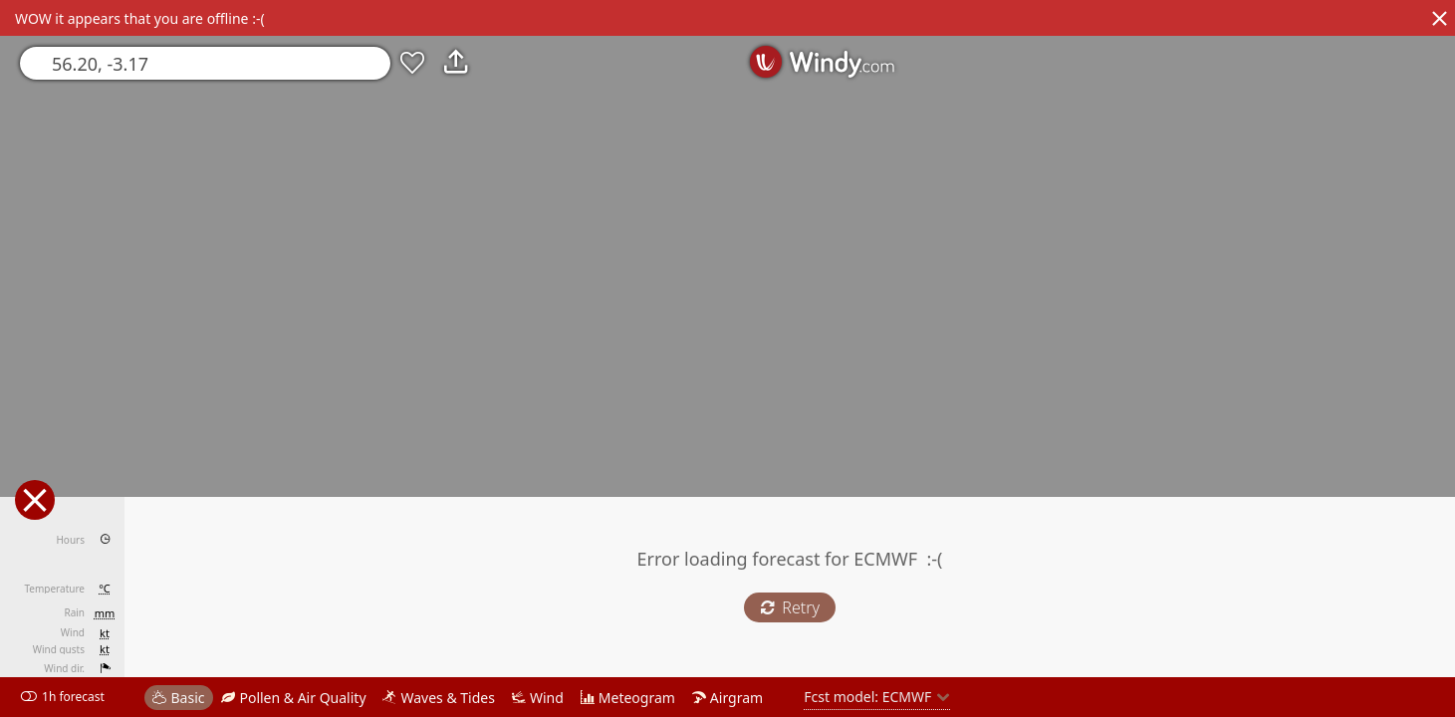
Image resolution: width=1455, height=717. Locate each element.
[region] (727, 358)
